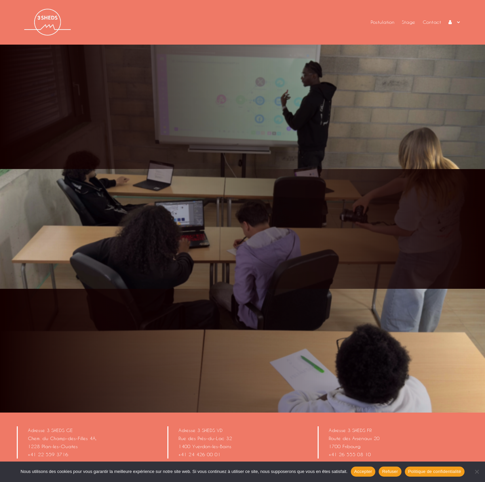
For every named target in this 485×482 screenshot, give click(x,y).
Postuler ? (323, 104)
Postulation (382, 22)
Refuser (390, 471)
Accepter (363, 471)
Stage (408, 22)
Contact (432, 22)
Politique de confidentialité (434, 471)
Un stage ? (212, 104)
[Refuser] (476, 471)
